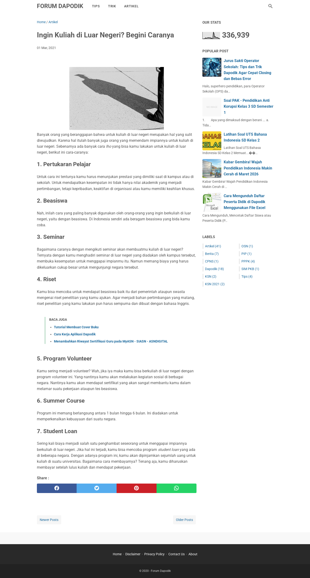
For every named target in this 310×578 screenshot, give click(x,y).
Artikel (131, 6)
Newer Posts (49, 520)
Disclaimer (132, 554)
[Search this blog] (270, 6)
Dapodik (214, 269)
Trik (112, 6)
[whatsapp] (176, 488)
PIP (246, 254)
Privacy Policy (154, 554)
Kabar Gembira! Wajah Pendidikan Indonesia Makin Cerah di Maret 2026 (248, 168)
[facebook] (57, 488)
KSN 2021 (215, 284)
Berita (212, 254)
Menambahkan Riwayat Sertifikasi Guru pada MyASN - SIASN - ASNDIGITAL (111, 341)
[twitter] (97, 488)
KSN (210, 276)
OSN (247, 246)
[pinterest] (137, 488)
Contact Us (176, 554)
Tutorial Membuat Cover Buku (76, 327)
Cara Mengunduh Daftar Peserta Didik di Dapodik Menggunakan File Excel (244, 202)
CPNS (211, 261)
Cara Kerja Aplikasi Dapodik (75, 334)
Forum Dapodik (60, 6)
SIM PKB (250, 269)
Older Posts (184, 520)
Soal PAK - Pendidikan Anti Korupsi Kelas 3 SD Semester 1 (248, 106)
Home (117, 554)
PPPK (248, 261)
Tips (96, 6)
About (192, 554)
